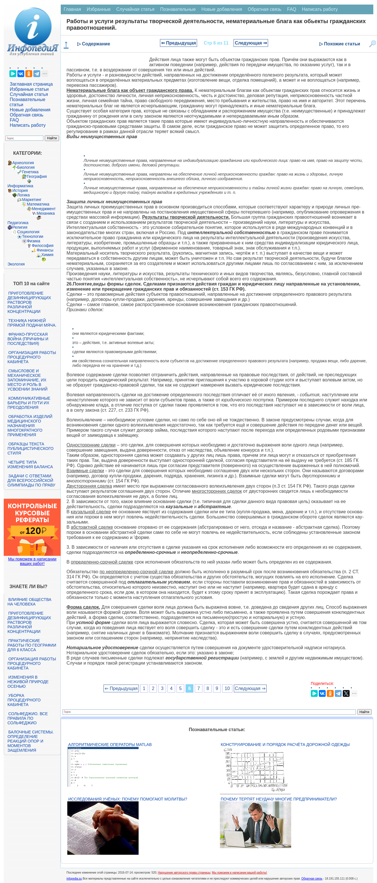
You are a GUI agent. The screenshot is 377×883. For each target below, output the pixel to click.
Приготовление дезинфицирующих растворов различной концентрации (29, 302)
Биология (26, 167)
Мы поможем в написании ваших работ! (32, 561)
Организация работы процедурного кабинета (31, 357)
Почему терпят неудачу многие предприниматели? (279, 799)
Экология (16, 264)
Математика (38, 204)
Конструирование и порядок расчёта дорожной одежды (285, 744)
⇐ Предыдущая (178, 43)
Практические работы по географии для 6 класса (31, 645)
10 (227, 688)
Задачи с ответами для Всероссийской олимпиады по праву (31, 480)
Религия (19, 227)
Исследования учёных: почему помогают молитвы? (127, 799)
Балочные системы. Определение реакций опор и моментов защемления (30, 741)
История (20, 190)
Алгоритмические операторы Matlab (110, 744)
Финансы (45, 250)
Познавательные (178, 9)
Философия (42, 245)
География (37, 176)
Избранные (99, 9)
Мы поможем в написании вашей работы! (239, 872)
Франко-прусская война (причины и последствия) (27, 339)
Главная (72, 9)
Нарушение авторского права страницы (184, 872)
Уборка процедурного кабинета (23, 700)
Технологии (32, 236)
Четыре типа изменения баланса (30, 464)
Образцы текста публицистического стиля (30, 448)
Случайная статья (29, 94)
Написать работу (28, 125)
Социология (28, 232)
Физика (33, 241)
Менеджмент (44, 208)
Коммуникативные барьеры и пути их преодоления (28, 403)
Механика (46, 213)
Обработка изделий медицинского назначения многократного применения (29, 425)
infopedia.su (74, 878)
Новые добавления (30, 109)
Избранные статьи (29, 89)
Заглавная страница (31, 84)
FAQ (14, 120)
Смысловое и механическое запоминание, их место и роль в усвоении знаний (27, 380)
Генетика (30, 172)
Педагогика (17, 222)
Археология (23, 162)
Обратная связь (26, 114)
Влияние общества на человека (29, 601)
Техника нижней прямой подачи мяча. (31, 322)
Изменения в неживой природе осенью (27, 682)
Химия (47, 254)
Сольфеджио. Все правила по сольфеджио (27, 718)
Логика (23, 195)
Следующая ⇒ (251, 43)
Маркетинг (31, 199)
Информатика (20, 186)
